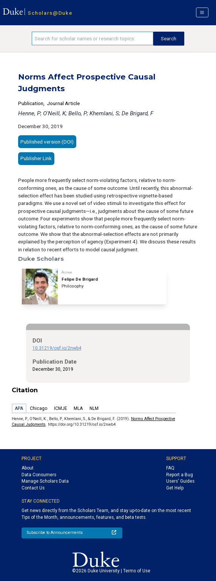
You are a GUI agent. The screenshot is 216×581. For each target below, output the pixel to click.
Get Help (175, 488)
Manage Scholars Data (45, 481)
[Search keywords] (92, 38)
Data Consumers (39, 474)
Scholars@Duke (50, 13)
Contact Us (33, 488)
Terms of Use (136, 570)
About (28, 468)
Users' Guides (180, 481)
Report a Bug (179, 474)
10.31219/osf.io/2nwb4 (56, 348)
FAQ (170, 468)
